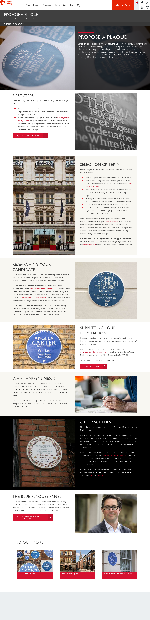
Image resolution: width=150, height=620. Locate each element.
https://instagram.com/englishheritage (147, 7)
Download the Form (95, 366)
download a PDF (89, 245)
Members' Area (123, 5)
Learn (58, 5)
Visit (29, 5)
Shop (66, 5)
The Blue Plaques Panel (15, 24)
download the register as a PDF (115, 455)
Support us (48, 5)
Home (6, 19)
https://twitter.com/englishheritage (147, 2)
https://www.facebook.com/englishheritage (142, 2)
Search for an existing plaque (32, 136)
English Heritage (11, 4)
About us (37, 5)
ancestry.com (26, 298)
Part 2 (100, 475)
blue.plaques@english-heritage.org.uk (93, 352)
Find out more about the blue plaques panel (34, 518)
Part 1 (92, 475)
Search (79, 5)
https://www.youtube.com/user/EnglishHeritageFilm (142, 7)
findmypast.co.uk (41, 298)
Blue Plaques (19, 19)
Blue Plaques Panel (111, 222)
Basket (136, 7)
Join (72, 5)
